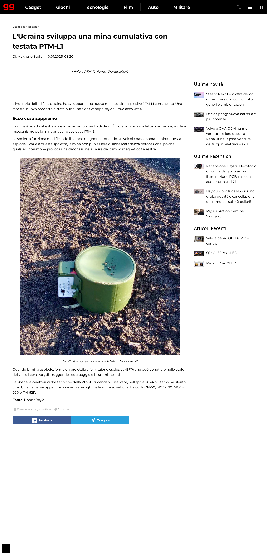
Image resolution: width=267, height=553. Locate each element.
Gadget (72, 7)
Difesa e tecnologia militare (34, 518)
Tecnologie (135, 7)
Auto (191, 7)
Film (166, 7)
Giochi (101, 7)
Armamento (65, 518)
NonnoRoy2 (34, 509)
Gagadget (28, 5)
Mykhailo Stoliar (31, 56)
